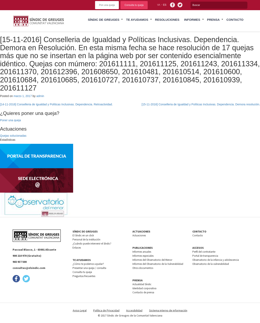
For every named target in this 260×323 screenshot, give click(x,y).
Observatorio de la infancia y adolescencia (215, 260)
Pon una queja (107, 5)
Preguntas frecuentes (84, 276)
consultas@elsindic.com (29, 268)
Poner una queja (10, 120)
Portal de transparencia (205, 256)
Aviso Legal (80, 310)
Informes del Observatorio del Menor (152, 260)
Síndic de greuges (103, 19)
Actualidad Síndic (141, 284)
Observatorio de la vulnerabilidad (210, 264)
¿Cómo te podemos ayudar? (88, 264)
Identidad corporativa (144, 288)
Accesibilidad (134, 310)
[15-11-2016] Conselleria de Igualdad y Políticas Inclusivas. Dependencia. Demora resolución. (201, 104)
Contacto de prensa (143, 292)
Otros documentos (142, 268)
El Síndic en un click (83, 235)
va (158, 4)
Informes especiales (143, 256)
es (164, 4)
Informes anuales (141, 251)
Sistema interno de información (168, 310)
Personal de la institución (86, 239)
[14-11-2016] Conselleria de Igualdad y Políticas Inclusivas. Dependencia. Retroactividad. (56, 104)
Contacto (235, 19)
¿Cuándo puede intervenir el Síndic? (92, 243)
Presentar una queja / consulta (89, 268)
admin (40, 96)
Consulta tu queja (134, 5)
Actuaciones (139, 235)
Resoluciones (167, 19)
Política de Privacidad (106, 310)
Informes (192, 19)
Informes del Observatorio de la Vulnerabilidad (157, 264)
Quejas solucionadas (13, 135)
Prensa (213, 19)
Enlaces (77, 247)
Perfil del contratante (203, 251)
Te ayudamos (137, 19)
